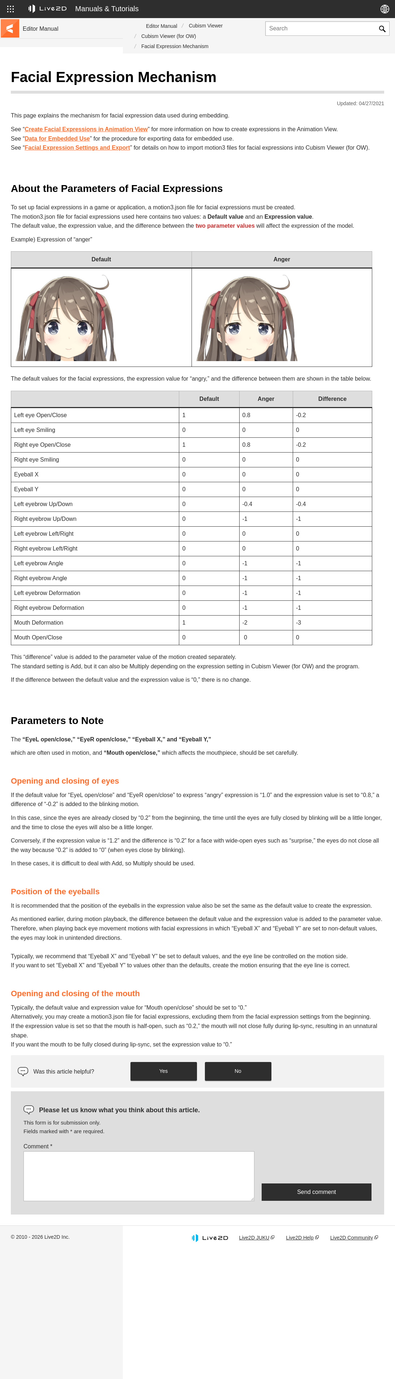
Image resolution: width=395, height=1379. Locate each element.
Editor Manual (161, 26)
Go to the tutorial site (47, 91)
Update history (40, 126)
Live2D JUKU (256, 1358)
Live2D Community (352, 1358)
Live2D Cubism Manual (50, 79)
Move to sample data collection (58, 103)
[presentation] (317, 1288)
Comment (160, 1267)
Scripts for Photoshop (48, 272)
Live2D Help (301, 1358)
